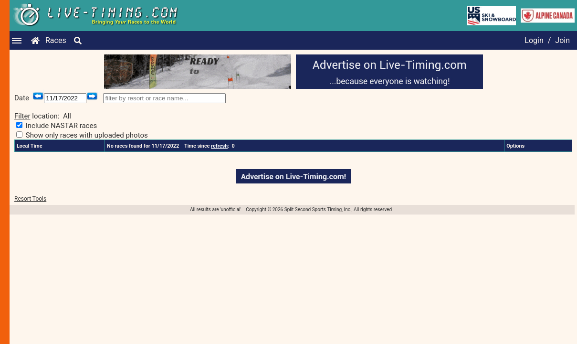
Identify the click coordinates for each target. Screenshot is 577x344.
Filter (22, 116)
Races (55, 40)
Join (562, 40)
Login (534, 40)
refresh (219, 146)
